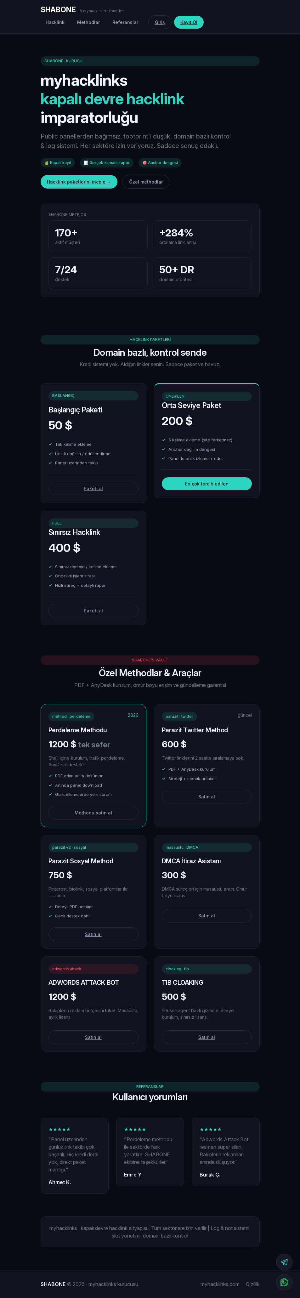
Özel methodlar (146, 181)
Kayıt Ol (188, 22)
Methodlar (88, 22)
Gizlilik (253, 1284)
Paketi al (93, 488)
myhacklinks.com (220, 1284)
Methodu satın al (93, 812)
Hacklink (55, 22)
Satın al (206, 796)
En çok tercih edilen (207, 483)
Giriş (160, 22)
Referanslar (125, 22)
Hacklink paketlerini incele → (79, 181)
